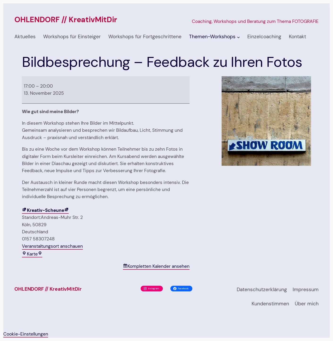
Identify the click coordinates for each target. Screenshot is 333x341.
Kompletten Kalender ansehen (158, 266)
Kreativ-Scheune (43, 210)
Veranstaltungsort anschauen (52, 246)
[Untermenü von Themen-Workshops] (238, 37)
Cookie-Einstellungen (25, 334)
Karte (31, 254)
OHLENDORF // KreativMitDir (65, 20)
